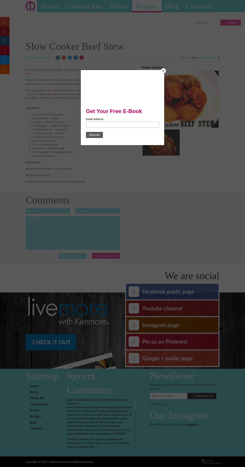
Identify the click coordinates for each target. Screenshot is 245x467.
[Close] (163, 70)
